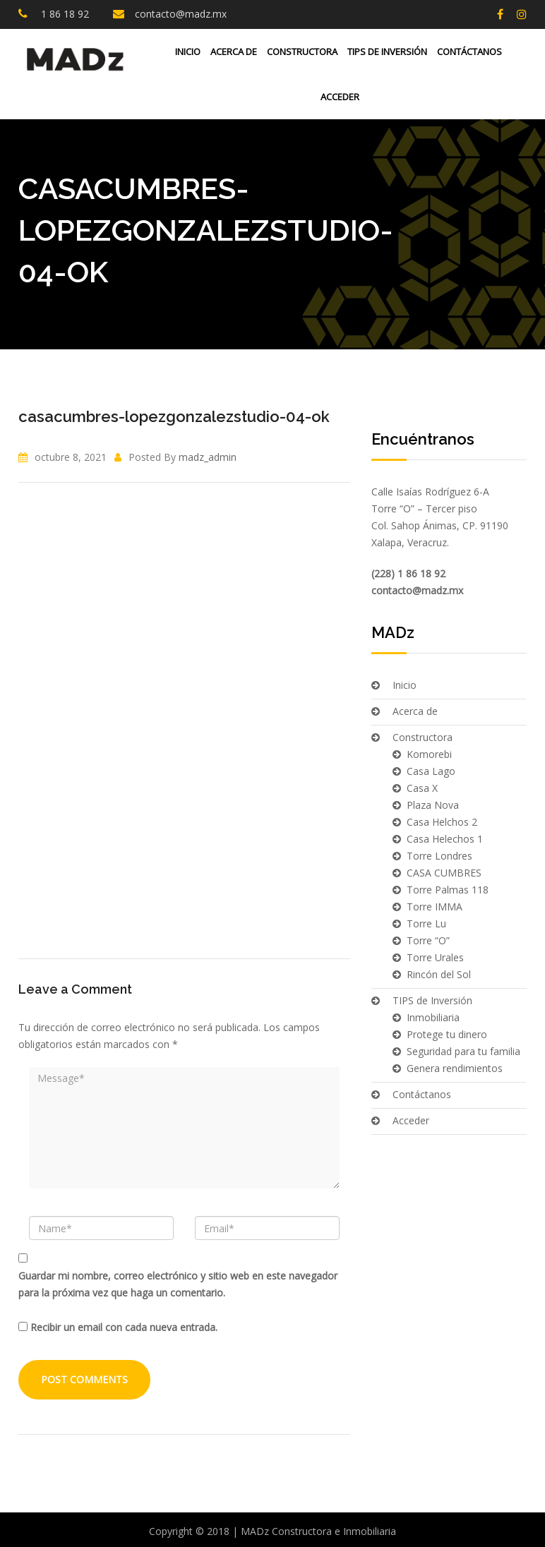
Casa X (422, 788)
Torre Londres (439, 855)
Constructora (302, 51)
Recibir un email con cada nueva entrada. (123, 1327)
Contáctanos (469, 51)
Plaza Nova (433, 805)
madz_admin (207, 457)
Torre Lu (426, 923)
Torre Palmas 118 (448, 889)
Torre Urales (435, 957)
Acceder (338, 96)
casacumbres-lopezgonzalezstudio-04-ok (174, 416)
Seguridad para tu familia (463, 1051)
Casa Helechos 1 (445, 838)
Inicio (187, 51)
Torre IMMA (434, 906)
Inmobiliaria (433, 1017)
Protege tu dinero (447, 1034)
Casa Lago (431, 771)
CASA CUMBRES (444, 872)
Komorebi (429, 754)
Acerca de (233, 51)
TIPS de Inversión (387, 51)
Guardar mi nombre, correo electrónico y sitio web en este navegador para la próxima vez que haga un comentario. (177, 1284)
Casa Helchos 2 (442, 822)
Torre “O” (428, 940)
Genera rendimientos (455, 1068)
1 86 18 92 (63, 13)
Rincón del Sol (439, 974)
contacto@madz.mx (181, 13)
